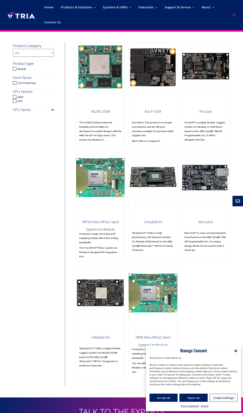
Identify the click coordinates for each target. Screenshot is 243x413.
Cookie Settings (223, 398)
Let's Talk (121, 388)
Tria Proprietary (26, 83)
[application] (91, 7)
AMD (20, 97)
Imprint (204, 406)
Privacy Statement (190, 406)
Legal (73, 406)
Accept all (163, 398)
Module (21, 69)
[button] (236, 350)
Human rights (43, 406)
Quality (111, 406)
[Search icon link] (234, 15)
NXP (19, 101)
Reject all (194, 398)
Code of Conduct (92, 406)
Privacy (60, 406)
